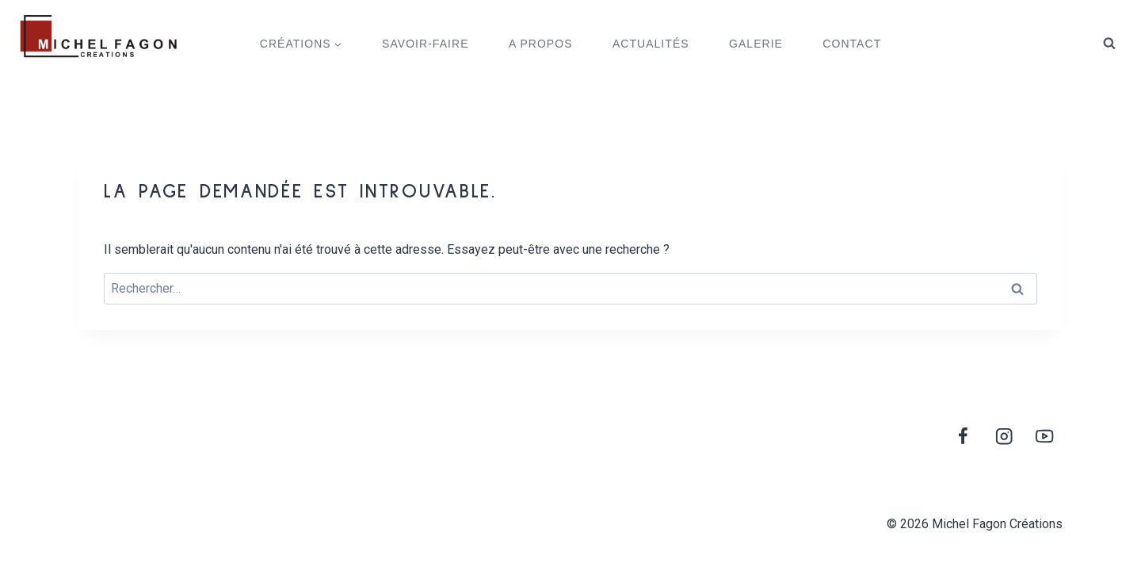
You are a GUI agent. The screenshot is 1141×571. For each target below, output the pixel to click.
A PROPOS (541, 43)
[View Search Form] (1109, 43)
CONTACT (851, 43)
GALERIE (756, 43)
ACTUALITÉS (650, 43)
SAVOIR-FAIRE (425, 43)
